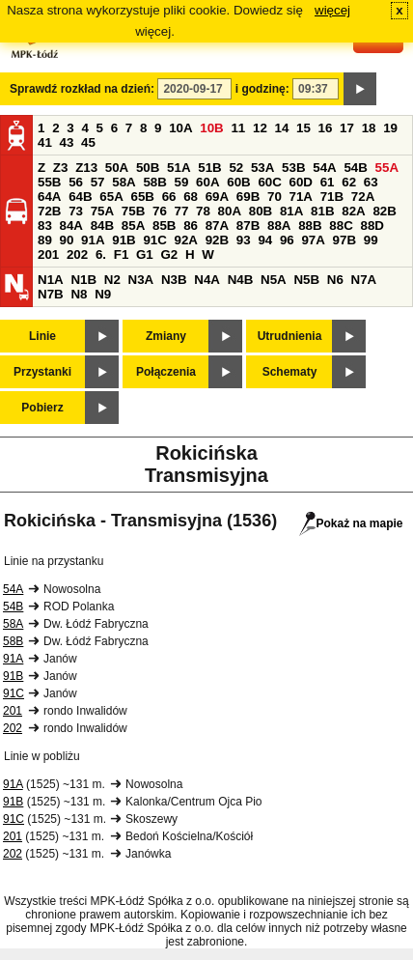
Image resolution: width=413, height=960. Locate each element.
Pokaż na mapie (350, 523)
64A (49, 196)
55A (387, 167)
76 (159, 211)
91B (123, 240)
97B (344, 240)
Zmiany (166, 336)
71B (332, 196)
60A (207, 182)
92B (217, 240)
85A (133, 225)
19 (390, 128)
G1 (144, 254)
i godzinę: (262, 89)
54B (355, 167)
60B (238, 182)
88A (278, 225)
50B (147, 167)
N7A (364, 279)
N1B (83, 279)
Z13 (86, 167)
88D (371, 225)
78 (203, 211)
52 (236, 167)
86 (190, 225)
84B (102, 225)
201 (48, 254)
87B (248, 225)
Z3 (61, 167)
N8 (78, 294)
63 (371, 182)
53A (262, 167)
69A (217, 196)
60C (269, 182)
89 (45, 240)
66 (169, 196)
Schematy (289, 372)
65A (111, 196)
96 (287, 240)
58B (154, 182)
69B (248, 196)
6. (101, 254)
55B (49, 182)
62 (349, 182)
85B (164, 225)
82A (353, 211)
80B (260, 211)
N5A (274, 279)
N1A (51, 279)
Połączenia (166, 372)
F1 (121, 254)
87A (217, 225)
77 (182, 211)
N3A (141, 279)
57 (98, 182)
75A (102, 211)
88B (309, 225)
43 (67, 142)
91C (154, 240)
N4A (207, 279)
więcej (332, 10)
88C (340, 225)
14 (282, 128)
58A (123, 182)
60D (301, 182)
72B (49, 211)
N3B (174, 279)
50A (116, 167)
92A (186, 240)
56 (76, 182)
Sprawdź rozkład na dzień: (82, 89)
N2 (112, 279)
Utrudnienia (290, 336)
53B (293, 167)
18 (369, 128)
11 (238, 128)
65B (141, 196)
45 (88, 142)
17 (347, 128)
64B (80, 196)
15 (303, 128)
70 (274, 196)
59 (182, 182)
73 (76, 211)
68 (190, 196)
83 (45, 225)
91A (92, 240)
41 (45, 142)
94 (265, 240)
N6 (335, 279)
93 (243, 240)
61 (327, 182)
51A (178, 167)
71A (301, 196)
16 (325, 128)
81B (322, 211)
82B (384, 211)
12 (260, 128)
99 (371, 240)
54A (324, 167)
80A (229, 211)
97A (312, 240)
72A (362, 196)
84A (71, 225)
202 (77, 254)
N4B (241, 279)
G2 (169, 254)
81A (291, 211)
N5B (306, 279)
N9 (103, 294)
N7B (51, 294)
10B (211, 128)
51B (209, 167)
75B (133, 211)
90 (67, 240)
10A (180, 128)
